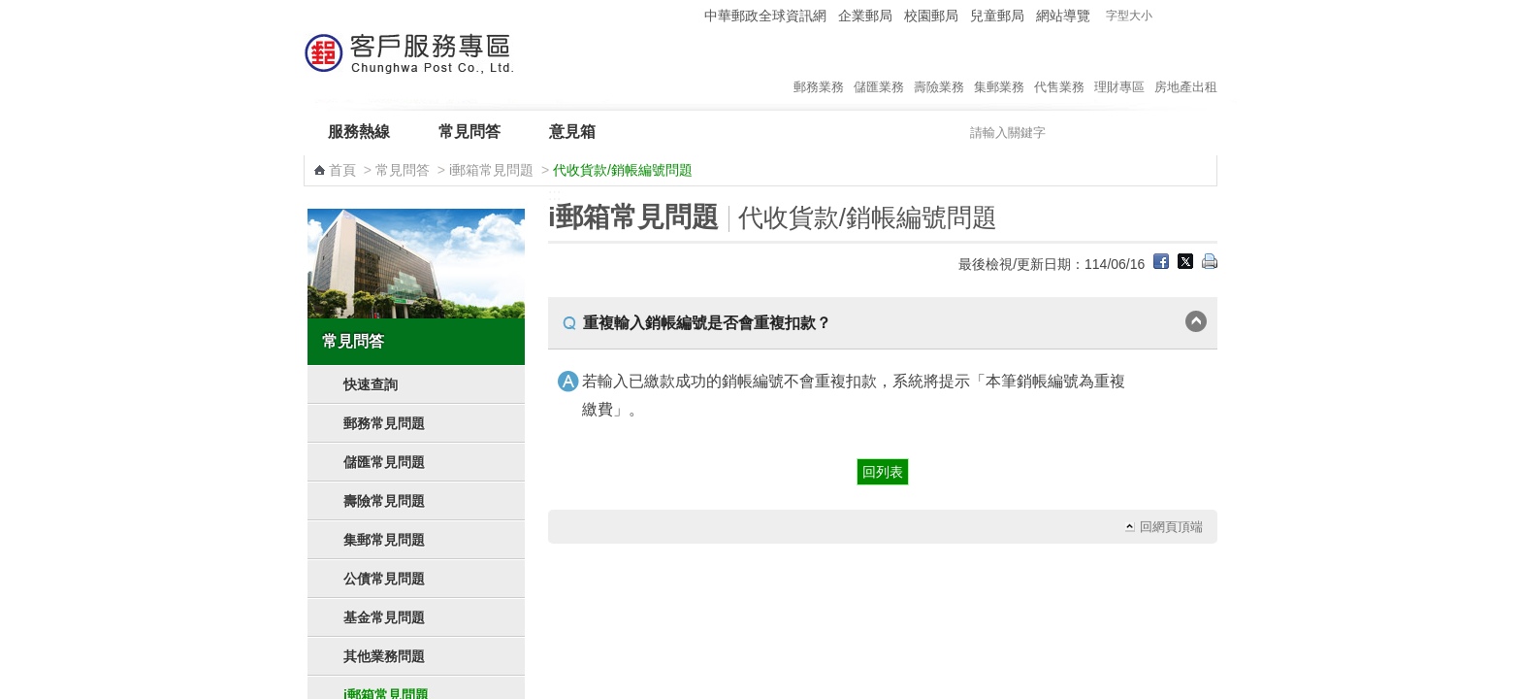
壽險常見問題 (384, 501)
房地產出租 (1185, 67)
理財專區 (1119, 67)
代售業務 (1059, 67)
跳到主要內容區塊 (10, 10)
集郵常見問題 (384, 540)
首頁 (342, 170)
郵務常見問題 (384, 423)
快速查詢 (370, 384)
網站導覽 (1063, 15)
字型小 (1168, 16)
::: (686, 15)
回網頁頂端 (1171, 526)
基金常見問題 (384, 617)
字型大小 (1129, 15)
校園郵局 (931, 15)
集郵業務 (999, 67)
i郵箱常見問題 (491, 170)
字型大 (1205, 16)
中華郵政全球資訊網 (765, 15)
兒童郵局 (997, 15)
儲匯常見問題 (384, 462)
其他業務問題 (384, 656)
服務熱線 (359, 131)
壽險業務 (939, 67)
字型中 (1187, 16)
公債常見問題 (384, 578)
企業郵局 (865, 15)
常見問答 (469, 131)
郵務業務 (818, 67)
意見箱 (572, 131)
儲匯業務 (879, 67)
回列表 (882, 472)
